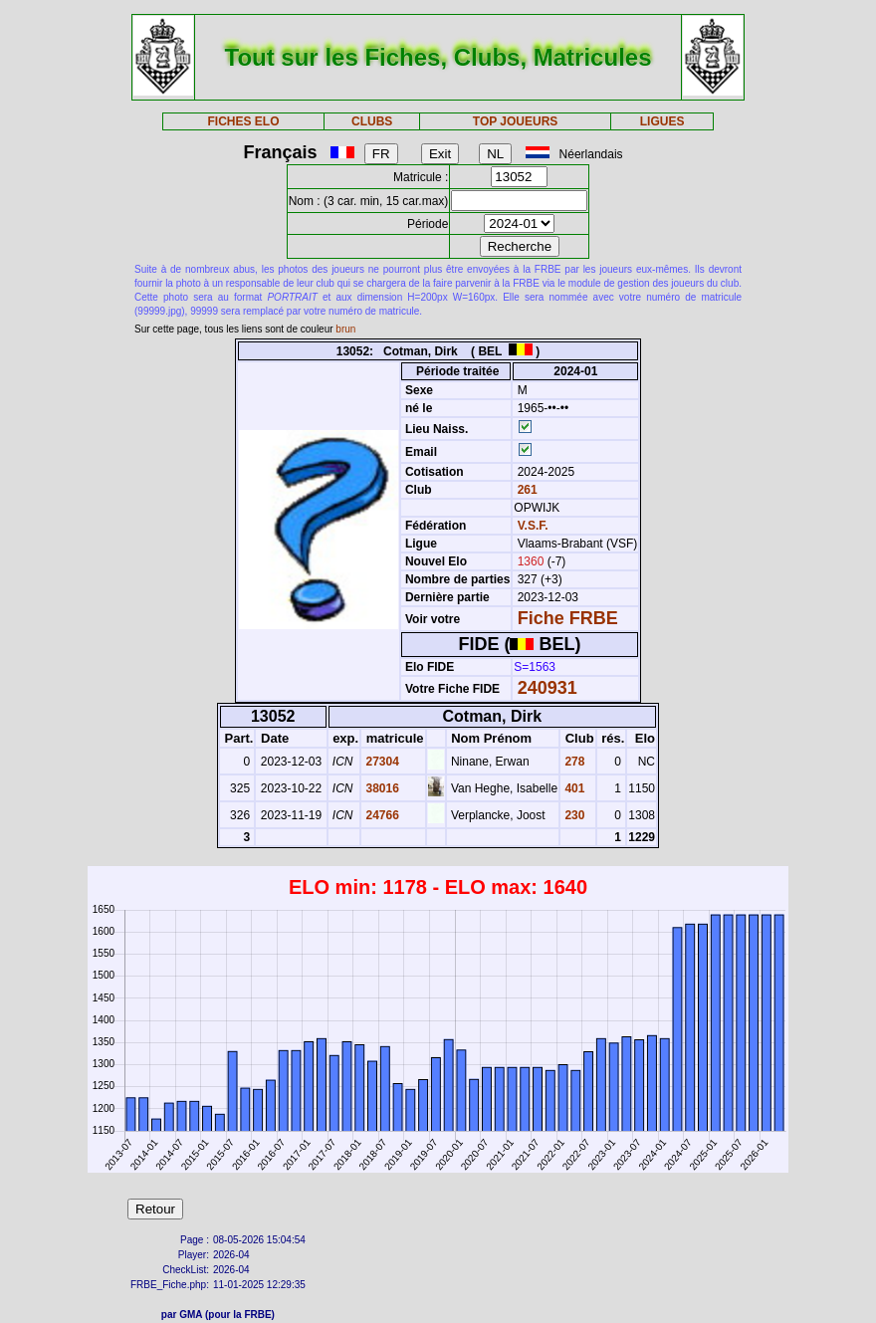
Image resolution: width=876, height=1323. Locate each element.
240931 (547, 688)
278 (572, 762)
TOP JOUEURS (515, 121)
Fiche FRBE (568, 618)
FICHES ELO (243, 121)
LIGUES (662, 121)
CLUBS (371, 121)
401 (572, 788)
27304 (380, 762)
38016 (380, 788)
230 (572, 815)
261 (525, 490)
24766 (380, 815)
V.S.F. (533, 526)
